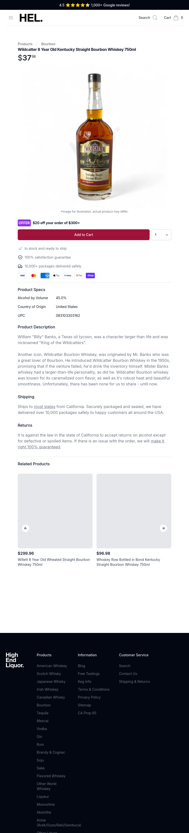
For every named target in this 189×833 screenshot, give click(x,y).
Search (124, 564)
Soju (40, 658)
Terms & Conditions (94, 587)
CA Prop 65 (87, 611)
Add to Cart (83, 235)
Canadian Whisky (51, 595)
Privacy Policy (89, 595)
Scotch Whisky (49, 572)
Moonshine (46, 702)
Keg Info (84, 579)
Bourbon (48, 44)
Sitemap (84, 603)
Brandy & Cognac (51, 650)
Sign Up (135, 765)
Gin (39, 634)
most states (44, 406)
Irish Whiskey (47, 587)
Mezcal (42, 619)
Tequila (42, 611)
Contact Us (128, 572)
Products (25, 44)
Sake (41, 666)
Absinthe (44, 710)
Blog (81, 564)
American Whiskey (52, 564)
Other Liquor (47, 731)
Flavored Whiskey (51, 674)
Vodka (42, 627)
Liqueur (43, 694)
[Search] (148, 18)
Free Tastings (89, 572)
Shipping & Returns (134, 579)
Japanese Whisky (51, 579)
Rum (40, 642)
